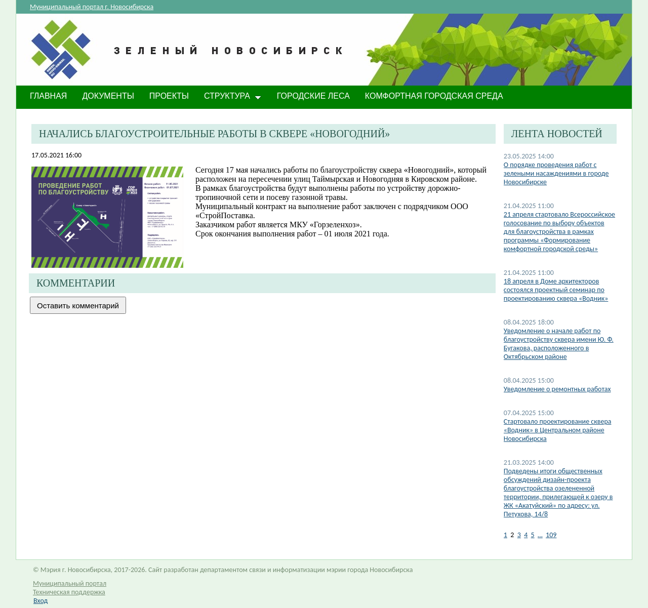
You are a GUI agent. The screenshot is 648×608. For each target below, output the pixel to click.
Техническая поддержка (69, 592)
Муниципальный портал (69, 583)
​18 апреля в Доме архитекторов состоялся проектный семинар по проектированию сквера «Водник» (556, 290)
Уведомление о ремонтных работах (557, 389)
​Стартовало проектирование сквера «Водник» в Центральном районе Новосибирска (558, 430)
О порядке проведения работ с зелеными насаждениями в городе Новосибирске (556, 173)
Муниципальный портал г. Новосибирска (91, 7)
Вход (40, 600)
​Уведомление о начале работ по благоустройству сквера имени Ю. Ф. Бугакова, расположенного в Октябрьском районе (559, 344)
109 (551, 535)
